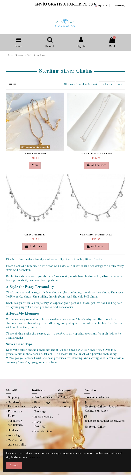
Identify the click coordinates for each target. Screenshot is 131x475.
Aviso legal (15, 435)
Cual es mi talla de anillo (17, 442)
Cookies (13, 430)
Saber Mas (35, 457)
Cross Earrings (40, 409)
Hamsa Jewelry (65, 404)
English (101, 6)
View (35, 165)
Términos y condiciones (15, 422)
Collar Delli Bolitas (34, 235)
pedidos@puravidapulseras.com (104, 420)
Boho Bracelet (43, 416)
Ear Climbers (43, 397)
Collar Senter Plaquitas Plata (96, 235)
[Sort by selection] (107, 84)
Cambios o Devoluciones (16, 404)
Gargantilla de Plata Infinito (96, 153)
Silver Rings (42, 402)
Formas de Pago (15, 413)
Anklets (65, 397)
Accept (13, 465)
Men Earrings (43, 431)
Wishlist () (118, 6)
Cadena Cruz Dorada (35, 153)
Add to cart (96, 165)
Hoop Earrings (40, 424)
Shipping (13, 397)
